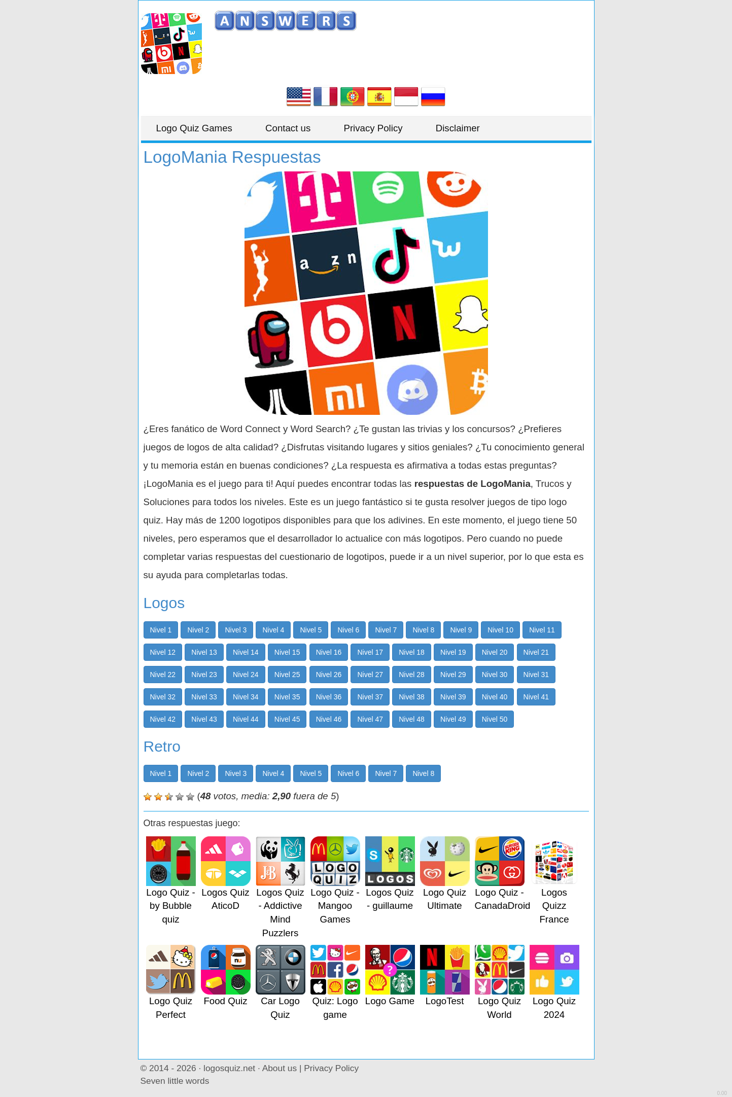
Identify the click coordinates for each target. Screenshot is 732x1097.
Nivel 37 (370, 697)
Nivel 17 (370, 652)
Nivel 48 (412, 719)
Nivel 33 (204, 697)
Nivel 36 (329, 697)
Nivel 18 (412, 652)
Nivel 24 (246, 674)
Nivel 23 (204, 674)
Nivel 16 (329, 652)
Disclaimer (458, 128)
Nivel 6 (348, 630)
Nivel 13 (204, 652)
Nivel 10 (500, 630)
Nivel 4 (273, 630)
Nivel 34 (246, 697)
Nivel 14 (246, 652)
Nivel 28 (412, 674)
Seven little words (175, 1081)
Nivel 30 (495, 674)
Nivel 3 (236, 630)
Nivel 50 (495, 719)
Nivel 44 (246, 719)
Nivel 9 (461, 630)
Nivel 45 (287, 719)
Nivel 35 (287, 697)
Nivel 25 (287, 674)
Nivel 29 (453, 674)
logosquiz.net (229, 1068)
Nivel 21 (536, 652)
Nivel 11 (542, 630)
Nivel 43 (204, 719)
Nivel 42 (163, 719)
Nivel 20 (495, 652)
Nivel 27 (370, 674)
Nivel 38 (412, 697)
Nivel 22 (163, 674)
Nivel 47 (370, 719)
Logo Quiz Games (194, 128)
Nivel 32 (163, 697)
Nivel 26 (329, 674)
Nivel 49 (453, 719)
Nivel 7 (386, 630)
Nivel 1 (161, 630)
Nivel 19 (453, 652)
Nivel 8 (423, 630)
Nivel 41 (536, 697)
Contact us (287, 128)
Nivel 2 (198, 630)
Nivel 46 (329, 719)
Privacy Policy (372, 128)
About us (279, 1068)
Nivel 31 (536, 674)
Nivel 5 (311, 630)
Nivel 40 (495, 697)
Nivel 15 (287, 652)
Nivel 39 (453, 697)
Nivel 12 (163, 652)
